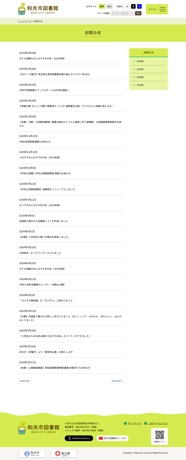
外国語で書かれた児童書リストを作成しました (43, 221)
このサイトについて (156, 423)
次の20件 (116, 381)
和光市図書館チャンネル (112, 438)
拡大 (108, 6)
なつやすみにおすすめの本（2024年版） (40, 205)
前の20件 (25, 381)
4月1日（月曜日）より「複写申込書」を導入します (46, 352)
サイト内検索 (102, 13)
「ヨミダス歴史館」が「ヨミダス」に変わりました (46, 300)
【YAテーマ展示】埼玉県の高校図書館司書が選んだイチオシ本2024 (54, 74)
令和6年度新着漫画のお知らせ (35, 141)
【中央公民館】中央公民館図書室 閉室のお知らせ (45, 173)
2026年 (140, 61)
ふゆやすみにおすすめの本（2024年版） (40, 157)
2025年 (140, 69)
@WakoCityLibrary (79, 438)
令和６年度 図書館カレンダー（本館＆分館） (42, 284)
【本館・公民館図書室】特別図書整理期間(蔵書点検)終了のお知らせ (54, 367)
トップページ (24, 21)
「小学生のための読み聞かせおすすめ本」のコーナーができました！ (55, 336)
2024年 (140, 77)
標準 (101, 6)
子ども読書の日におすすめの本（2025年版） (42, 58)
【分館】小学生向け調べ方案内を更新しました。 (44, 237)
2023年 (140, 85)
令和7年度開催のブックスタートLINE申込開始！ (44, 90)
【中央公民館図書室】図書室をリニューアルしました (47, 189)
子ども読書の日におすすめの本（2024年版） (42, 268)
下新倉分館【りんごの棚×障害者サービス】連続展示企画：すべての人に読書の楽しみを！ (66, 106)
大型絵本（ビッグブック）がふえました (40, 252)
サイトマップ (132, 423)
